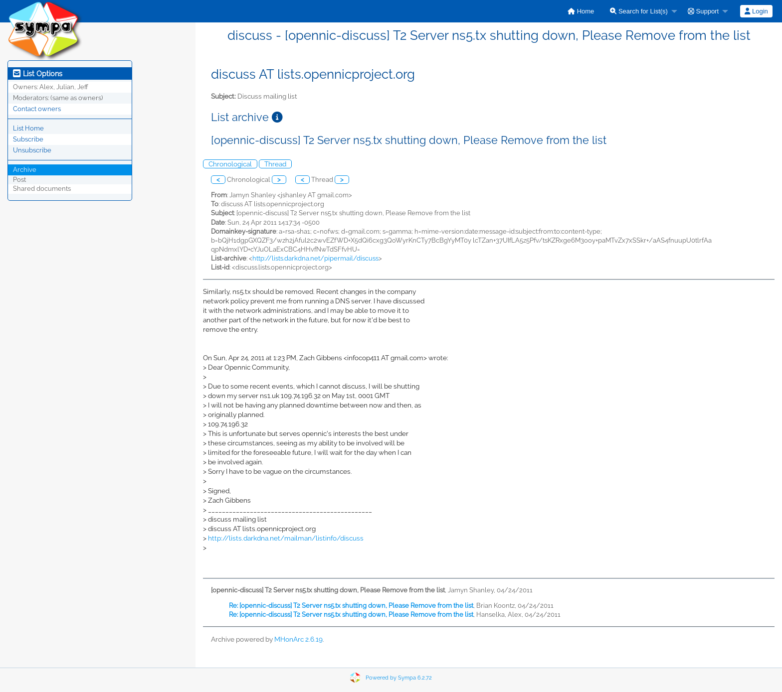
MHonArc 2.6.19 (298, 639)
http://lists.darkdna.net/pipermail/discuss (315, 258)
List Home (28, 128)
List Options (37, 74)
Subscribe (28, 139)
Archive (24, 169)
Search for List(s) (639, 11)
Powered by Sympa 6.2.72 (399, 678)
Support (703, 11)
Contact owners (37, 109)
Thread (275, 164)
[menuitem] (581, 11)
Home (581, 11)
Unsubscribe (32, 150)
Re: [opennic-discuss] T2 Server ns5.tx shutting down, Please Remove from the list (351, 605)
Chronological (230, 164)
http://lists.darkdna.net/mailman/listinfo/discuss (286, 538)
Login (756, 11)
